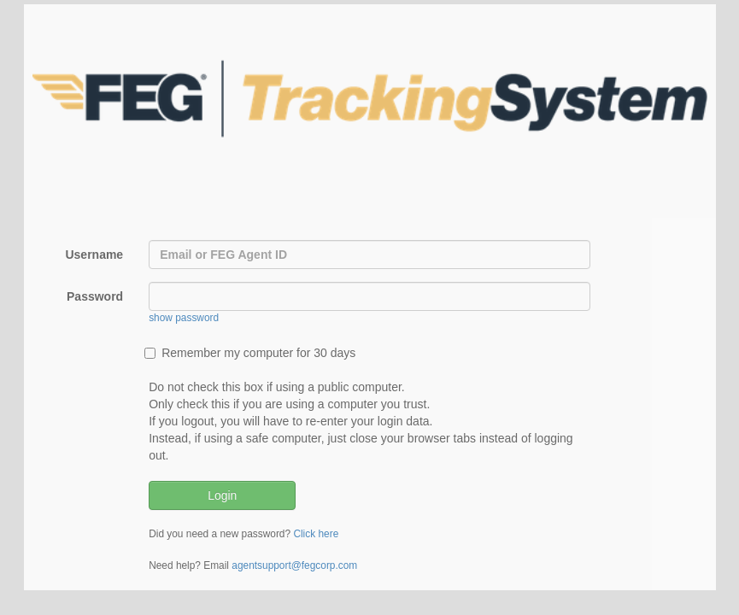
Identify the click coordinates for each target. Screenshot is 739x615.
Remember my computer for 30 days (249, 353)
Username (94, 254)
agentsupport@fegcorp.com (294, 565)
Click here (315, 534)
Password (95, 296)
